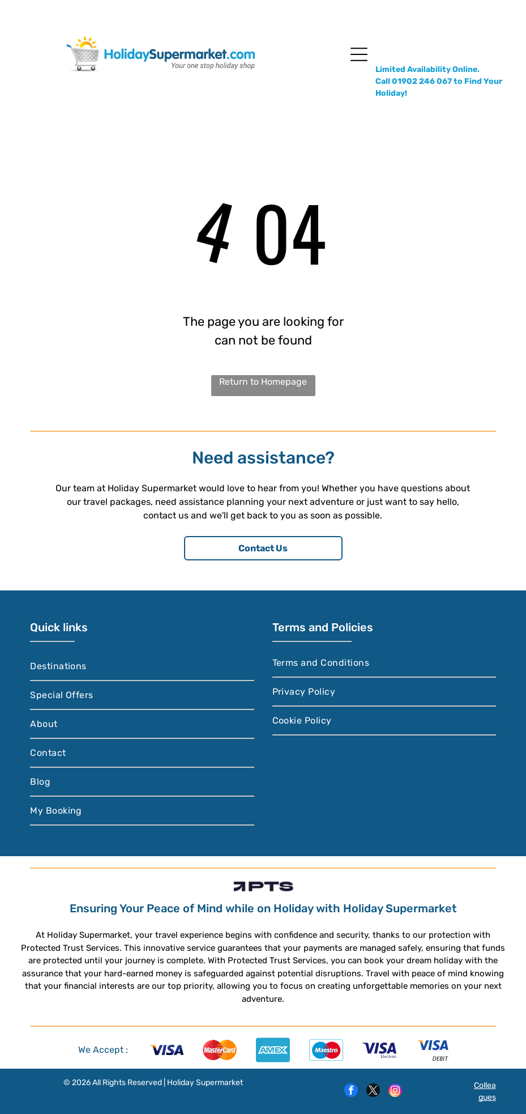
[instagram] (395, 1091)
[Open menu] (358, 54)
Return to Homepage (263, 381)
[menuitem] (142, 666)
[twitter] (373, 1091)
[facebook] (351, 1091)
